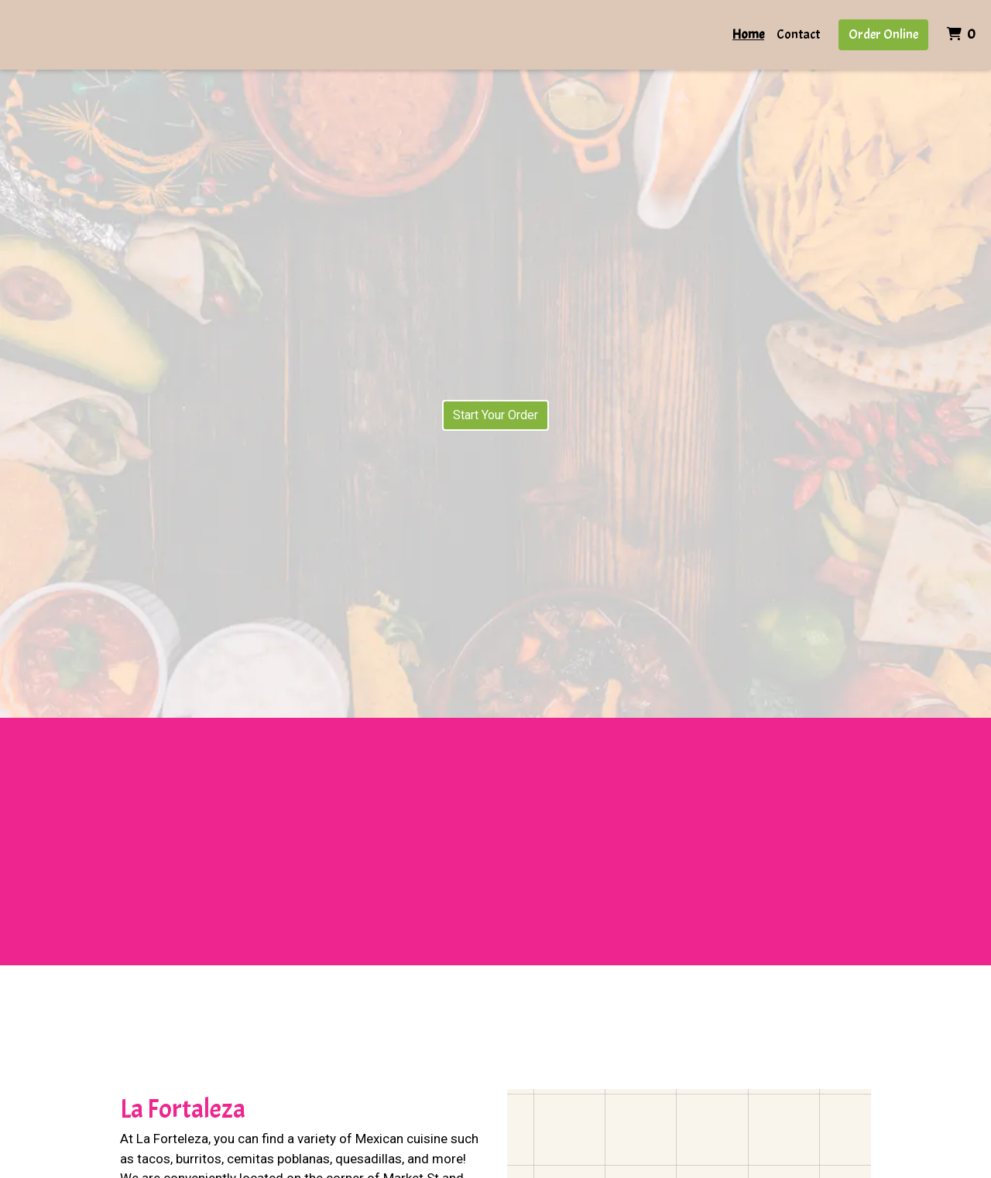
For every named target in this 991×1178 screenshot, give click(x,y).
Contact (798, 34)
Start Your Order (495, 415)
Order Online (883, 34)
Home (748, 34)
